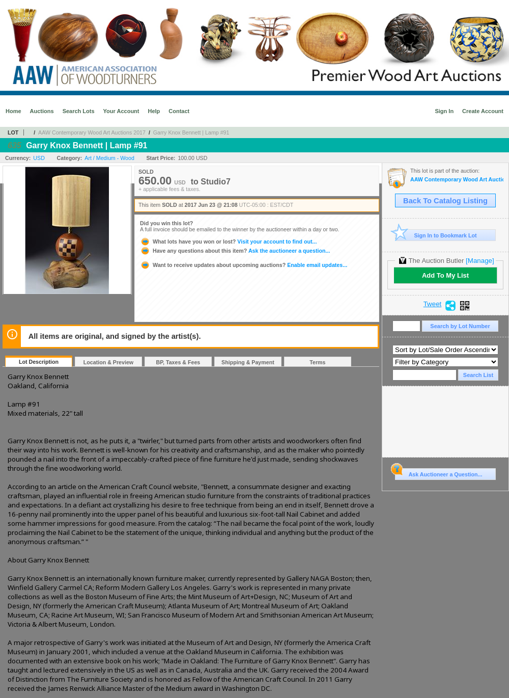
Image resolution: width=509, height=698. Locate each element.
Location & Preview (108, 362)
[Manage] (480, 260)
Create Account (482, 111)
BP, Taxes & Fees (178, 362)
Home (13, 111)
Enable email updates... (243, 265)
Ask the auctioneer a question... (235, 251)
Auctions (42, 111)
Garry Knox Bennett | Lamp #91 (191, 132)
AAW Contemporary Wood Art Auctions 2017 (92, 132)
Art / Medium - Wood (109, 158)
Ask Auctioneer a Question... (438, 472)
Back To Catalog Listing (445, 201)
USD (39, 158)
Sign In (444, 111)
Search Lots (79, 111)
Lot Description (39, 362)
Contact (178, 111)
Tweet (432, 304)
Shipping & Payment (247, 362)
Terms (317, 362)
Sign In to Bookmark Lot (436, 235)
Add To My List (445, 275)
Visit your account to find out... (228, 241)
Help (154, 111)
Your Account (121, 111)
